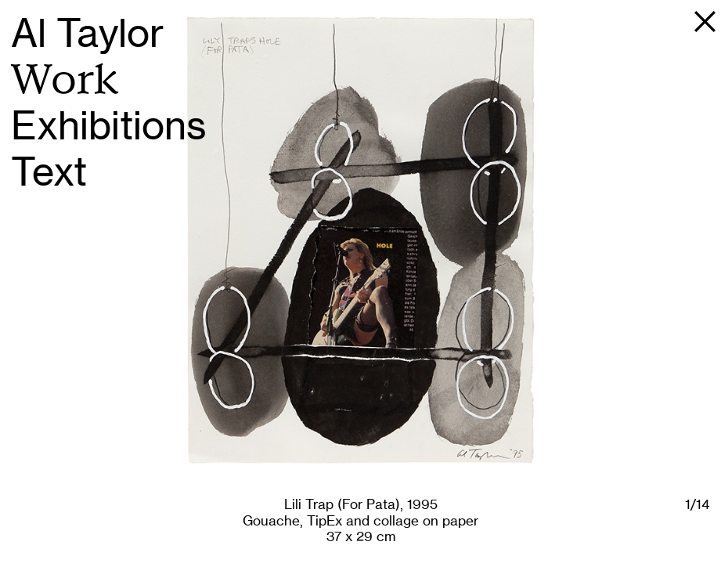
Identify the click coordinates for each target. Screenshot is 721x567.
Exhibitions (109, 126)
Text (49, 172)
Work (64, 79)
